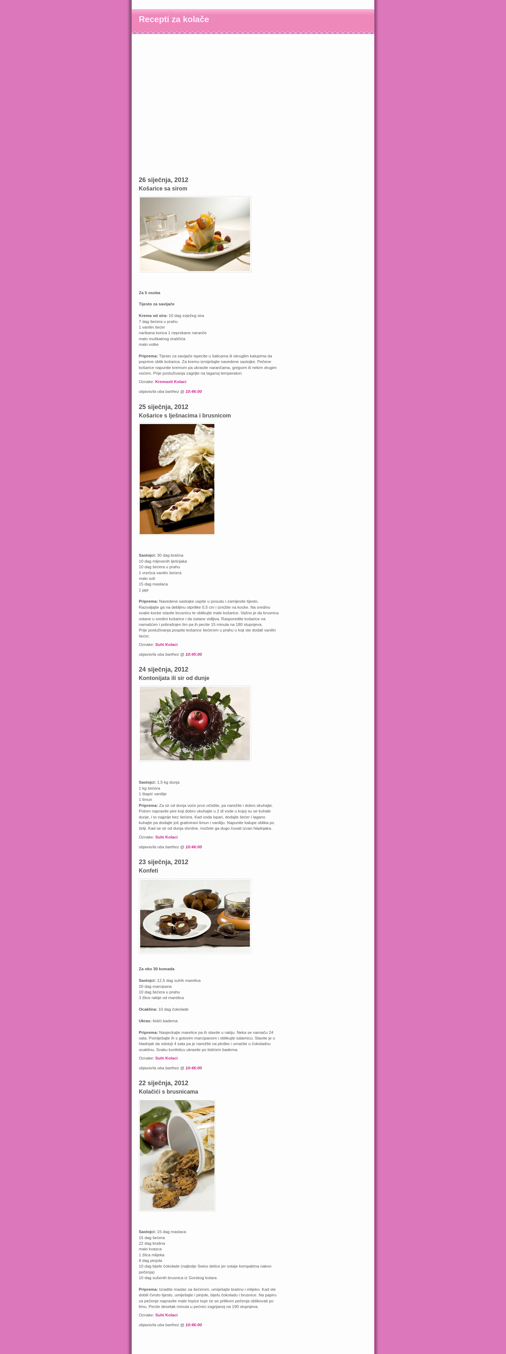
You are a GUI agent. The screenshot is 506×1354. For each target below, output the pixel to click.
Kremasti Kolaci (170, 381)
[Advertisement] (174, 50)
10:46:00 (194, 391)
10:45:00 (194, 654)
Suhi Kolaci (166, 644)
